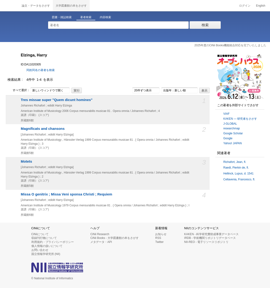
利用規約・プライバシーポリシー (52, 242)
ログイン (244, 5)
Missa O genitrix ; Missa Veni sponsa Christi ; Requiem (66, 194)
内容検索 (105, 17)
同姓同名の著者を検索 (40, 70)
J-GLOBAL (230, 123)
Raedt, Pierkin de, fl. (236, 167)
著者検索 (85, 17)
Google (228, 138)
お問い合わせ (39, 250)
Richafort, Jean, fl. (234, 162)
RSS (158, 238)
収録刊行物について (44, 238)
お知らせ (160, 234)
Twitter (159, 242)
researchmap (231, 128)
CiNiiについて (40, 234)
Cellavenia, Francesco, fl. (239, 179)
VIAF (226, 113)
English (260, 5)
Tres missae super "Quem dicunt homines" (56, 100)
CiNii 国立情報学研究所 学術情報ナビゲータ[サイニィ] (9, 5)
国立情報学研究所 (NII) (45, 254)
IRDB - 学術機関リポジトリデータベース (210, 238)
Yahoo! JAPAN (232, 143)
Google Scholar (233, 133)
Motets (26, 161)
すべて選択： (19, 90)
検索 (205, 25)
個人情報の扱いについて (46, 246)
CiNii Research (99, 234)
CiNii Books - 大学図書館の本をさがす (114, 238)
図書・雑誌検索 (62, 17)
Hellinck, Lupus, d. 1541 (238, 173)
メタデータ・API (101, 242)
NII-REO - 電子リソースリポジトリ (206, 242)
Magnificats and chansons (43, 129)
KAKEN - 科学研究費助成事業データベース (211, 234)
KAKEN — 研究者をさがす (240, 118)
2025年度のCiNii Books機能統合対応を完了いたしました (230, 45)
